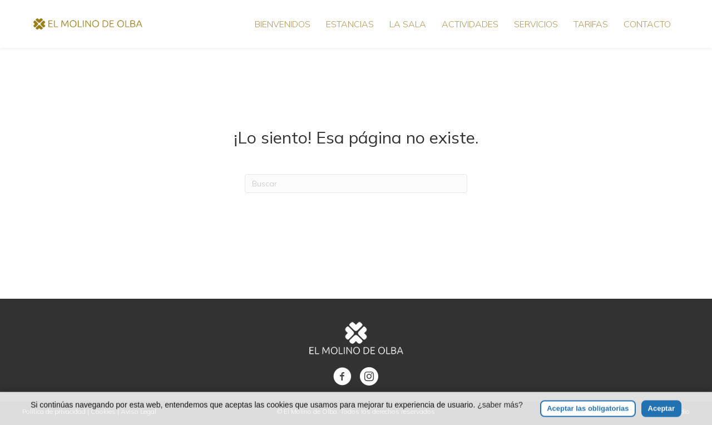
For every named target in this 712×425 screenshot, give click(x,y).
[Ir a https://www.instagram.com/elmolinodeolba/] (369, 377)
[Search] (356, 183)
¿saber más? (500, 411)
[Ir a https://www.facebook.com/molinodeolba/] (342, 377)
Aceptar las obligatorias (588, 415)
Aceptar (661, 415)
